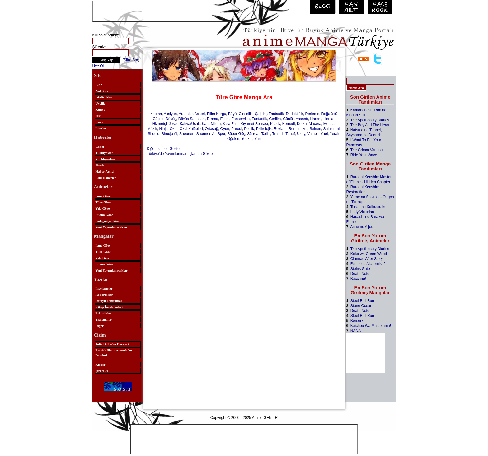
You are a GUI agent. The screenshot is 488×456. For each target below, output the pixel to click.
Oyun (224, 129)
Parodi (236, 129)
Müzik (152, 129)
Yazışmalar (104, 319)
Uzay (301, 134)
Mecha (329, 124)
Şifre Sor (131, 60)
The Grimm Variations (368, 150)
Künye (100, 109)
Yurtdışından (105, 159)
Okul (174, 129)
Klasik (275, 124)
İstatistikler (104, 97)
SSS (98, 116)
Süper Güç (236, 134)
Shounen (186, 134)
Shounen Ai (205, 134)
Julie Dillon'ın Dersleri (112, 344)
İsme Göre (103, 196)
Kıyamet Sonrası (254, 124)
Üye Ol (98, 66)
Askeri (200, 114)
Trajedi (278, 134)
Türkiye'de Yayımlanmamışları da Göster (180, 153)
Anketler (102, 91)
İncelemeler (104, 288)
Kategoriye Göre (108, 221)
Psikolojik (264, 129)
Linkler (101, 128)
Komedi (288, 124)
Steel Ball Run (362, 301)
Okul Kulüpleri (191, 129)
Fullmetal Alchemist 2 (368, 264)
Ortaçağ (211, 129)
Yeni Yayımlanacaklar (112, 227)
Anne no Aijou (361, 227)
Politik (249, 129)
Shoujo (153, 134)
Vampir (312, 134)
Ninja (163, 129)
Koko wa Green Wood (368, 254)
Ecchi (224, 119)
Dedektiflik (294, 114)
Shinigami (331, 129)
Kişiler (101, 364)
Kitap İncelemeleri (109, 307)
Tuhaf (290, 134)
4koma (156, 114)
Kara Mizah (211, 124)
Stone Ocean (361, 306)
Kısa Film (230, 124)
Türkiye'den (105, 153)
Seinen (315, 129)
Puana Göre (104, 214)
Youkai (246, 139)
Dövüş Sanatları (191, 119)
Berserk (356, 321)
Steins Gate (360, 269)
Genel (100, 146)
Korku (302, 124)
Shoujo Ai (169, 134)
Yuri (257, 139)
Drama (212, 119)
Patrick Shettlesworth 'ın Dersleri (114, 352)
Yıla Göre (103, 208)
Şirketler (102, 371)
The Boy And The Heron (370, 125)
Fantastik (259, 119)
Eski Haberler (106, 177)
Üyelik (100, 103)
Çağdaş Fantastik (269, 114)
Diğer (100, 326)
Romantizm (298, 129)
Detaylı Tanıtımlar (109, 301)
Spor (221, 134)
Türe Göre (103, 202)
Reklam (280, 129)
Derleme (312, 114)
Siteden (101, 165)
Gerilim (275, 119)
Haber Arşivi (105, 171)
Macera (315, 124)
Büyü (232, 114)
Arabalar (186, 114)
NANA (355, 330)
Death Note (359, 274)
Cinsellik (246, 114)
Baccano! (358, 279)
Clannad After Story (366, 259)
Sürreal (253, 134)
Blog (99, 84)
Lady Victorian (362, 212)
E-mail (101, 122)
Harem (315, 119)
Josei (173, 124)
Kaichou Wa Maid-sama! (370, 325)
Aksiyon (170, 114)
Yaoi (324, 134)
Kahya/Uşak (190, 124)
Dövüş (171, 119)
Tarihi (265, 134)
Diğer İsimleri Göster (164, 149)
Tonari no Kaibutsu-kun (369, 207)
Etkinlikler (103, 313)
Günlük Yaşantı (295, 119)
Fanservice (241, 119)
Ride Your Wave (363, 155)
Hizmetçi (159, 124)
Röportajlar (104, 294)
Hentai (328, 119)
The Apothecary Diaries (369, 120)
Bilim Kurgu (216, 114)
